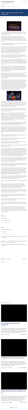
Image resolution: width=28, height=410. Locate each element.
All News (8, 6)
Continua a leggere (23, 334)
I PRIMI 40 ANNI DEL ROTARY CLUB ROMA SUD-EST (13, 391)
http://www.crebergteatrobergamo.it (5, 222)
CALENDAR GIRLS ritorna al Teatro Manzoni (13, 358)
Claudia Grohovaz (7, 1)
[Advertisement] (14, 292)
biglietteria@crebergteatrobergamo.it (5, 234)
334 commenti (7, 334)
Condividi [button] (24, 258)
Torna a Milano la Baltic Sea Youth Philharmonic (10, 323)
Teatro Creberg (7, 258)
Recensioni (13, 6)
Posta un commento (8, 367)
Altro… (19, 6)
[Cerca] (24, 1)
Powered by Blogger (14, 407)
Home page (3, 6)
